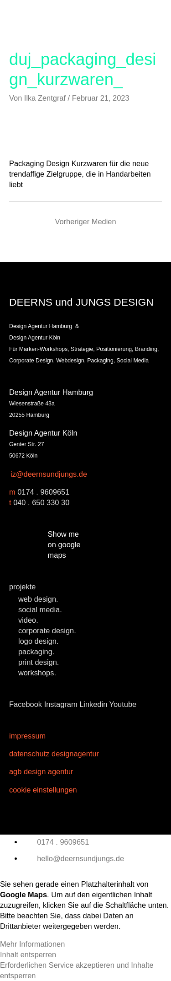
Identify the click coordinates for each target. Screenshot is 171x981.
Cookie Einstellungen (43, 790)
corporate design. (47, 630)
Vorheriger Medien (85, 221)
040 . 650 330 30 (41, 502)
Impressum (27, 736)
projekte (22, 586)
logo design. (38, 641)
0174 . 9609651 (43, 492)
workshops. (37, 672)
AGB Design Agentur (41, 771)
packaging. (36, 651)
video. (28, 620)
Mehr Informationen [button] (32, 944)
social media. (40, 609)
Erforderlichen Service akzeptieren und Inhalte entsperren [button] (77, 970)
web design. (38, 599)
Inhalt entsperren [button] (28, 954)
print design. (38, 662)
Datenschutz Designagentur (54, 753)
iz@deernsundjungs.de (48, 474)
